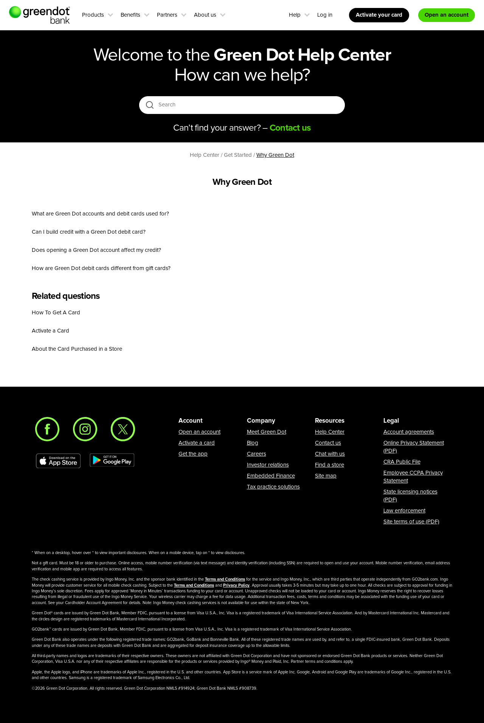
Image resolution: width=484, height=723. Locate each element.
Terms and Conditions (225, 579)
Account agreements (408, 432)
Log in (324, 15)
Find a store (329, 465)
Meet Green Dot (266, 432)
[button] (110, 14)
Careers (256, 454)
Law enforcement (404, 511)
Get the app (193, 454)
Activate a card (196, 443)
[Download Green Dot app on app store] (58, 460)
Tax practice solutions (273, 487)
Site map (326, 476)
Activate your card (379, 15)
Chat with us (330, 454)
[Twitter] (123, 429)
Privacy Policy (236, 585)
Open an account (199, 432)
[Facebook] (47, 429)
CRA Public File (401, 462)
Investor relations (268, 465)
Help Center (329, 432)
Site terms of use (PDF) (411, 522)
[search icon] (150, 105)
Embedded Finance (271, 476)
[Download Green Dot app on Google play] (112, 460)
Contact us (328, 443)
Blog (252, 443)
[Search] (242, 105)
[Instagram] (85, 429)
